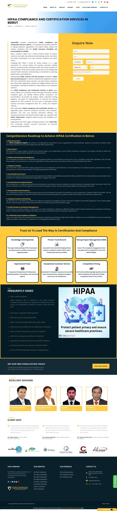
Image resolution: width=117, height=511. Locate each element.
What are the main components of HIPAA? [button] (22, 317)
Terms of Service (75, 508)
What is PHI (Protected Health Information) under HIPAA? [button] (26, 322)
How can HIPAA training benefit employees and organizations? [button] (28, 350)
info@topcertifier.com (84, 2)
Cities (78, 7)
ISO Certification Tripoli (66, 474)
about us (53, 7)
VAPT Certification (39, 489)
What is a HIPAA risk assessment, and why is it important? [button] (27, 331)
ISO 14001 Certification (40, 474)
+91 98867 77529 (71, 2)
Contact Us (104, 7)
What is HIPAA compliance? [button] (17, 296)
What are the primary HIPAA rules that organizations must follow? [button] (29, 327)
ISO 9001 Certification (40, 472)
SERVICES (18, 26)
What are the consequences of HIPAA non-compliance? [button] (26, 336)
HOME (10, 26)
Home (45, 7)
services (62, 7)
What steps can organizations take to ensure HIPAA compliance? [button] (29, 341)
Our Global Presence (89, 7)
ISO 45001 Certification (40, 477)
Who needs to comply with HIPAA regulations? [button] (23, 313)
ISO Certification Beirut (66, 472)
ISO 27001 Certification (40, 482)
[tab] (32, 296)
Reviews (70, 7)
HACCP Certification (39, 486)
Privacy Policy (105, 503)
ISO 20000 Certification (40, 484)
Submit (78, 79)
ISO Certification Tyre (66, 477)
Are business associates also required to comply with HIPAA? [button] (27, 345)
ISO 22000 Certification (40, 479)
